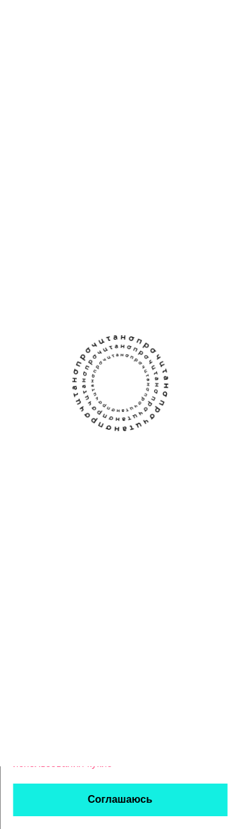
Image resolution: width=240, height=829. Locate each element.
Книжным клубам (161, 460)
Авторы (138, 485)
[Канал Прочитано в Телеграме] (133, 413)
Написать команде (56, 510)
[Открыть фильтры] (221, 80)
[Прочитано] (65, 20)
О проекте (36, 460)
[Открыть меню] (224, 20)
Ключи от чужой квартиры (117, 201)
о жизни (98, 253)
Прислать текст (48, 485)
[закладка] (220, 199)
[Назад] (19, 80)
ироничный (144, 253)
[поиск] (188, 20)
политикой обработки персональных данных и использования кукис (96, 751)
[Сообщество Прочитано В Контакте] (107, 413)
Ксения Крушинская (121, 223)
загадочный (105, 273)
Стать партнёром (161, 510)
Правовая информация (125, 577)
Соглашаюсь (120, 799)
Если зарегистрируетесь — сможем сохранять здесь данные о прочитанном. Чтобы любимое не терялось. (91, 134)
